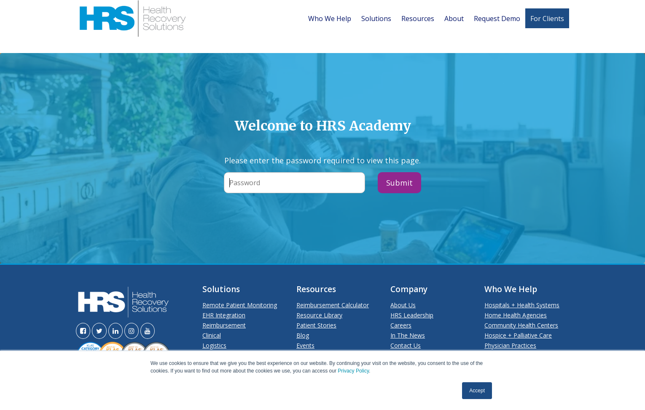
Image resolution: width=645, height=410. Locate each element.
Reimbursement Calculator (332, 305)
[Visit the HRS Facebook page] (83, 331)
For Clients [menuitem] (547, 18)
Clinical (211, 335)
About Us (403, 305)
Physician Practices (510, 345)
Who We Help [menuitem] (329, 18)
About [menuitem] (454, 18)
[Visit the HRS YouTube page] (147, 331)
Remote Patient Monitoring (239, 305)
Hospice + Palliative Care (518, 335)
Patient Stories (316, 325)
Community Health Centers (521, 325)
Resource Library (319, 315)
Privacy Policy (353, 371)
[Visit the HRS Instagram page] (131, 331)
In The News (407, 335)
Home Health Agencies (515, 315)
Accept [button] (477, 391)
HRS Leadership (411, 315)
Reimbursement (224, 325)
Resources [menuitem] (417, 18)
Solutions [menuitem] (376, 18)
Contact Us (405, 345)
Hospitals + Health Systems (521, 305)
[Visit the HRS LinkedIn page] (115, 331)
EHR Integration (223, 315)
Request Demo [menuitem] (497, 18)
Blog (302, 335)
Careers (400, 325)
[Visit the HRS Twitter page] (99, 331)
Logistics (214, 345)
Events (305, 345)
